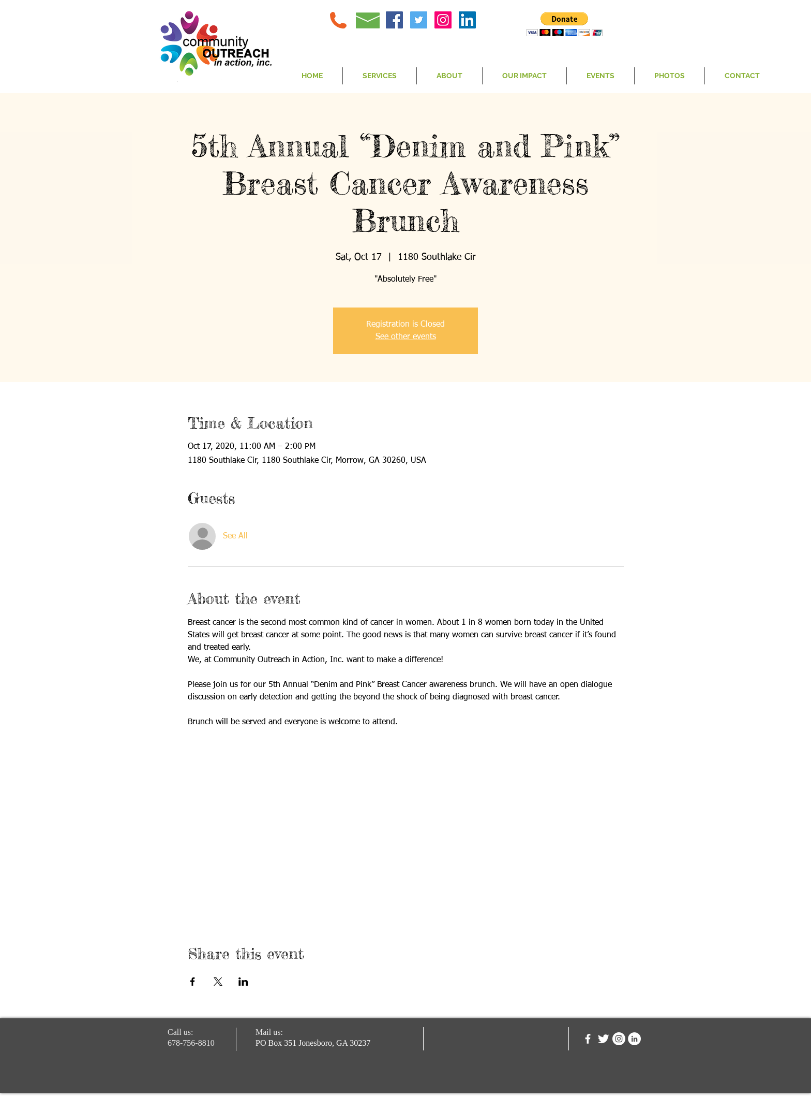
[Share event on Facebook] (193, 981)
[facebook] (587, 1038)
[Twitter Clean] (603, 1038)
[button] (565, 24)
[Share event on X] (218, 981)
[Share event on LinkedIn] (243, 981)
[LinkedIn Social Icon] (467, 19)
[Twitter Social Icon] (418, 19)
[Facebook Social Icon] (394, 19)
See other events (406, 337)
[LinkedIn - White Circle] (634, 1038)
